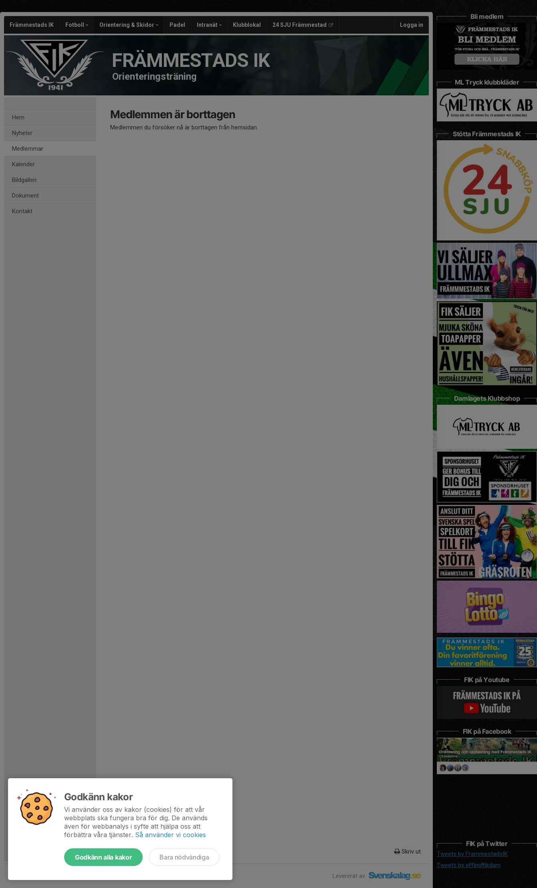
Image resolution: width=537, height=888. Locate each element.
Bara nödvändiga (184, 857)
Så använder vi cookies (170, 835)
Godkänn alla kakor (103, 857)
